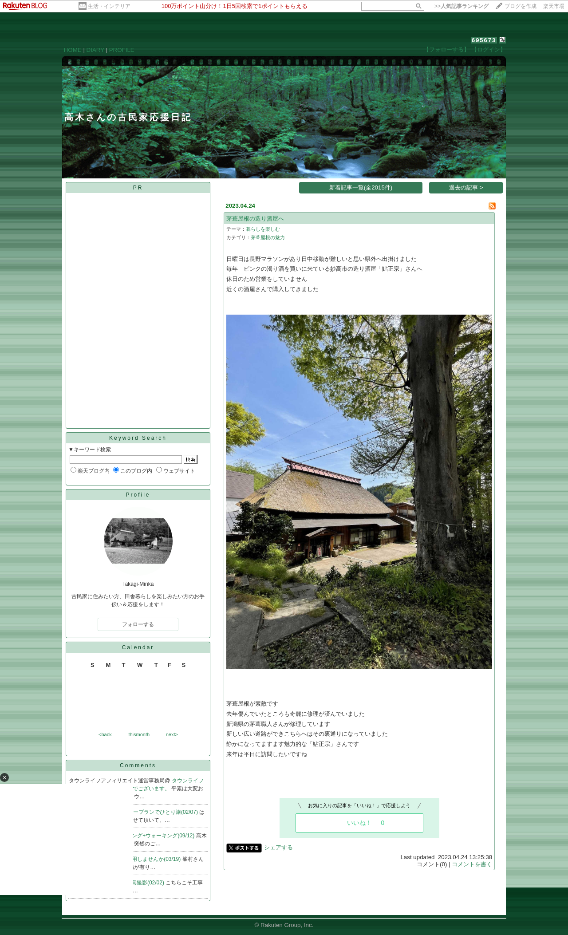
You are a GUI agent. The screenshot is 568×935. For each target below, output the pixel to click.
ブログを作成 (520, 6)
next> (172, 734)
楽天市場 (553, 6)
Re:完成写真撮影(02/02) (136, 883)
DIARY (95, 50)
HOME (73, 50)
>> (461, 6)
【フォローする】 (446, 49)
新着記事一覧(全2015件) (361, 187)
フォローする (138, 624)
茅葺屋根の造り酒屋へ (255, 218)
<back (105, 734)
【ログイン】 (488, 49)
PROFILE (121, 50)
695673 (484, 40)
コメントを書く (472, 864)
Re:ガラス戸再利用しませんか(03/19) (137, 859)
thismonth (139, 734)
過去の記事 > (466, 187)
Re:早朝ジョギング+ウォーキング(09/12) (146, 835)
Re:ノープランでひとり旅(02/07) (159, 812)
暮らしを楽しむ (263, 229)
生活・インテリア (109, 6)
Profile (138, 495)
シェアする (278, 847)
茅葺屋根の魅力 (268, 237)
